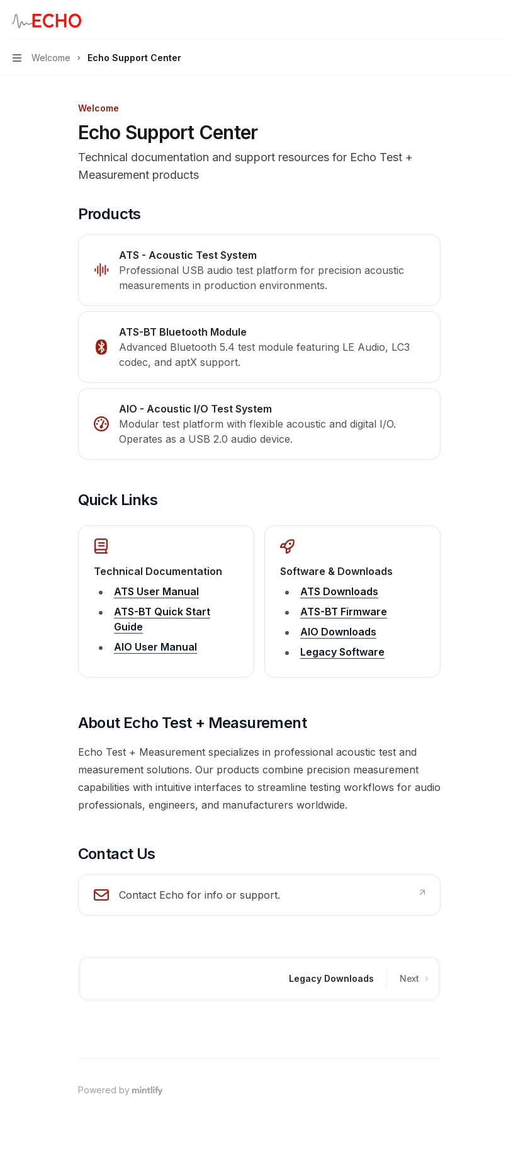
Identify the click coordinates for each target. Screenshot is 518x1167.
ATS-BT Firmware (343, 611)
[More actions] (501, 20)
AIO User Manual (155, 646)
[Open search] (478, 20)
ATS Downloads (339, 591)
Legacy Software (342, 652)
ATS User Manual (156, 591)
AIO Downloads (338, 631)
